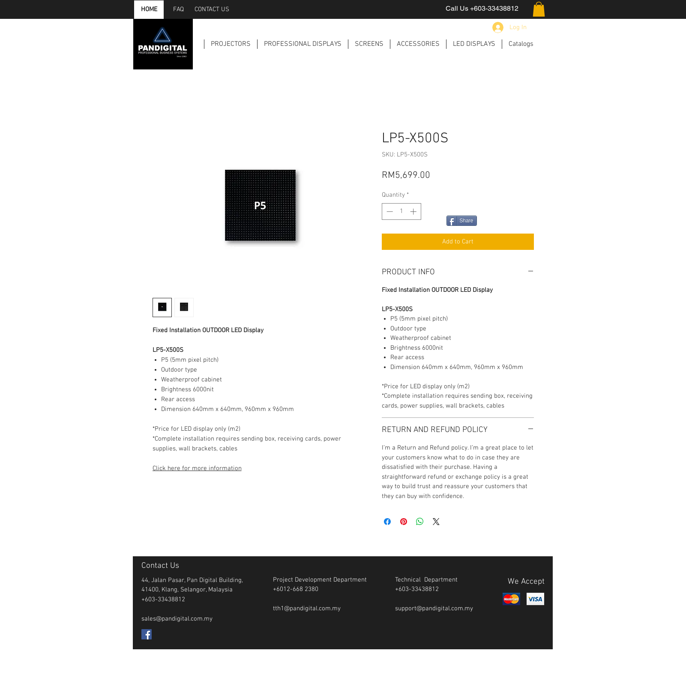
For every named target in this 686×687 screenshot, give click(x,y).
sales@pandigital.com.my (177, 619)
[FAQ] (179, 9)
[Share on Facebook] (387, 521)
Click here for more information (197, 468)
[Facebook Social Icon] (146, 634)
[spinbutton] (401, 211)
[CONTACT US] (212, 9)
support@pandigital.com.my (434, 608)
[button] (539, 9)
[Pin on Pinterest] (403, 521)
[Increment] (414, 211)
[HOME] (149, 9)
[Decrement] (389, 211)
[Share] (461, 221)
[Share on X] (436, 521)
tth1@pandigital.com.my (307, 608)
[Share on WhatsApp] (420, 521)
